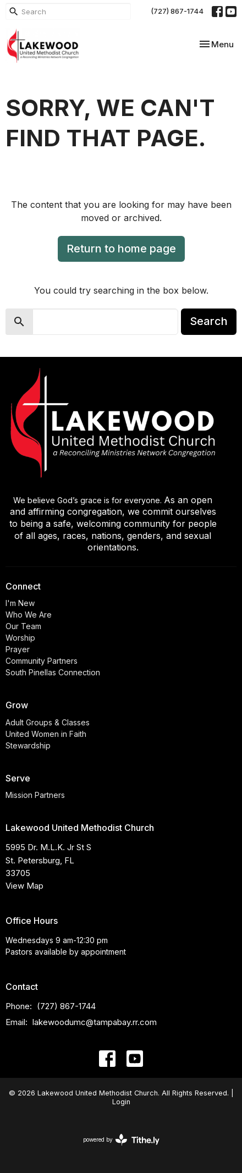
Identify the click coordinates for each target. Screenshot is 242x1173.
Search (209, 321)
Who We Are (29, 614)
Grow (17, 705)
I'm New (20, 603)
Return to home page (121, 248)
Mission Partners (35, 795)
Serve (18, 778)
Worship (20, 637)
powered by (121, 1139)
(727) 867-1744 (177, 11)
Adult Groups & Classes (48, 722)
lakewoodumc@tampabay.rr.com (94, 1022)
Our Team (23, 626)
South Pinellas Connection (53, 672)
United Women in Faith (46, 734)
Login (121, 1102)
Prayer (18, 649)
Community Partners (42, 660)
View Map (24, 885)
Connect (23, 586)
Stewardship (28, 745)
